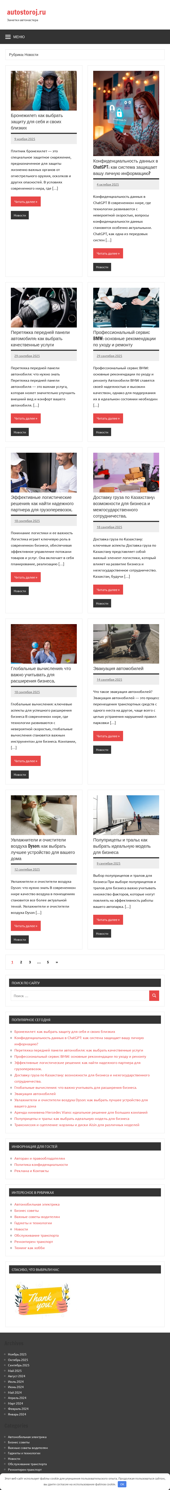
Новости (20, 215)
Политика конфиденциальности (41, 1164)
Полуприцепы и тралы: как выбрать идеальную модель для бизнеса (122, 846)
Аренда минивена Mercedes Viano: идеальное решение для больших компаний (81, 1112)
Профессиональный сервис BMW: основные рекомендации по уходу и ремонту (124, 338)
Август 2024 (16, 1376)
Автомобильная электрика (37, 1204)
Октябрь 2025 (18, 1360)
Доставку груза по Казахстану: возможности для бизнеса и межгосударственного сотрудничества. (124, 506)
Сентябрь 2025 (18, 1365)
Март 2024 (15, 1403)
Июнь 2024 (16, 1387)
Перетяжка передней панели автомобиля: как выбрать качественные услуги (40, 338)
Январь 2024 (17, 1414)
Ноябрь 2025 (17, 1354)
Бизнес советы (26, 1210)
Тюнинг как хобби (29, 1247)
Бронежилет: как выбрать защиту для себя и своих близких (37, 121)
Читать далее (24, 201)
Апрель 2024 (17, 1398)
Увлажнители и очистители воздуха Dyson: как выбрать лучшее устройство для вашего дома (43, 849)
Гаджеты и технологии (33, 1222)
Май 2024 (15, 1392)
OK (122, 1484)
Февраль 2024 (18, 1409)
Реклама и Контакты (31, 1170)
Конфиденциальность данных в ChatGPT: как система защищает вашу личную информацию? (125, 167)
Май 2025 (15, 1371)
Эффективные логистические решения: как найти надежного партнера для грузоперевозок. (42, 503)
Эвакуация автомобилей (118, 668)
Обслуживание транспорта (36, 1235)
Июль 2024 (16, 1381)
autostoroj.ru (26, 12)
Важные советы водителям (37, 1216)
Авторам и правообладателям (39, 1158)
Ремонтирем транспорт (33, 1241)
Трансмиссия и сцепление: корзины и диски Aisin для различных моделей (76, 1124)
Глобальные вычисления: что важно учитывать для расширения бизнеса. (41, 674)
